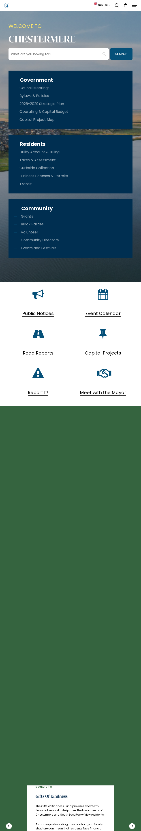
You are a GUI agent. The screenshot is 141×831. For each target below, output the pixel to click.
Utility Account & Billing (39, 152)
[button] (134, 5)
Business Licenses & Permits (43, 175)
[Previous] (9, 826)
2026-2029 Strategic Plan (41, 103)
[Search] (121, 54)
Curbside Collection (36, 167)
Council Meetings (34, 87)
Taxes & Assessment (37, 160)
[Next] (132, 826)
